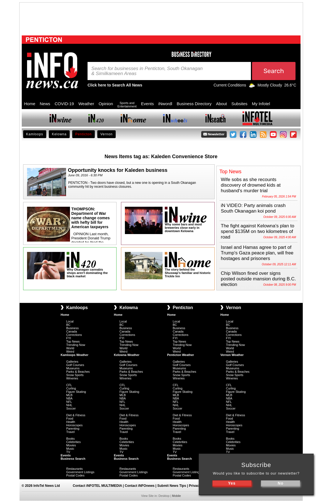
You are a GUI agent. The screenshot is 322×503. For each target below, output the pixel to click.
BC (68, 324)
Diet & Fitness (75, 415)
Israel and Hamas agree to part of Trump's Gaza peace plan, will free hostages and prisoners (257, 253)
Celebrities (73, 442)
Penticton (83, 134)
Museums (73, 368)
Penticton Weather (180, 355)
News (45, 103)
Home (29, 103)
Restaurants (74, 468)
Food (69, 418)
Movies (71, 445)
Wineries (72, 378)
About (221, 103)
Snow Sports (75, 375)
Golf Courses (75, 365)
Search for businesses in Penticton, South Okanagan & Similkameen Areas (147, 71)
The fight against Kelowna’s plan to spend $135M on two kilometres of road (257, 231)
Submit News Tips (171, 486)
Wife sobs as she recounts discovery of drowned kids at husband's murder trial (251, 185)
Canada (71, 331)
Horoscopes (74, 425)
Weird (70, 351)
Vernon (106, 134)
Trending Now (75, 344)
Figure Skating (76, 391)
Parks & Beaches (78, 371)
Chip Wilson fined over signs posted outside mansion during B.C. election (258, 279)
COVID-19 (64, 103)
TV (68, 452)
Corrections (74, 334)
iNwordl (165, 103)
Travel (70, 432)
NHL (69, 405)
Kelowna (59, 134)
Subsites (239, 103)
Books (70, 438)
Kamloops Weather (74, 355)
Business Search (73, 458)
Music (70, 448)
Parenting (72, 428)
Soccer (71, 408)
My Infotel (261, 103)
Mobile (176, 495)
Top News (73, 341)
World (70, 348)
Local (70, 321)
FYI (68, 338)
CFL (69, 385)
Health (70, 421)
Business (72, 328)
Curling (71, 388)
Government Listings (80, 472)
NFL (69, 401)
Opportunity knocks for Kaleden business (118, 170)
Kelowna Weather (127, 355)
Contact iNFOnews (140, 486)
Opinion (106, 103)
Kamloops (34, 134)
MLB (69, 395)
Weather (86, 103)
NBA (69, 398)
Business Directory (194, 103)
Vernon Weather (232, 355)
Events (147, 103)
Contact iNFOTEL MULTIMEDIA (97, 486)
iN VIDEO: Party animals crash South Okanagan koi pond (253, 208)
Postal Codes (75, 475)
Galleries (72, 361)
